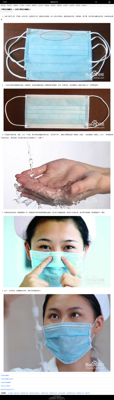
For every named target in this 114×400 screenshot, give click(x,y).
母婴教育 (59, 5)
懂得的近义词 (80, 393)
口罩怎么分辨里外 (5, 386)
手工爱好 (22, 5)
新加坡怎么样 (24, 393)
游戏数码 (15, 5)
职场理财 (46, 5)
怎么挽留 (10, 393)
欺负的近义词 (53, 393)
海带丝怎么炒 (44, 393)
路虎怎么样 (17, 393)
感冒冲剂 (87, 393)
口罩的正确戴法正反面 (7, 379)
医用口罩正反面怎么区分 (7, 389)
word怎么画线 (61, 393)
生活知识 (65, 5)
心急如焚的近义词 (71, 393)
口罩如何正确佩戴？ (6, 382)
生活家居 (28, 5)
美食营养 (9, 5)
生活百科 (71, 5)
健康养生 (34, 5)
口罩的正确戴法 (5, 375)
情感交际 (53, 5)
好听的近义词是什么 (34, 393)
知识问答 (78, 5)
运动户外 (40, 5)
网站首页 (3, 5)
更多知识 (84, 5)
